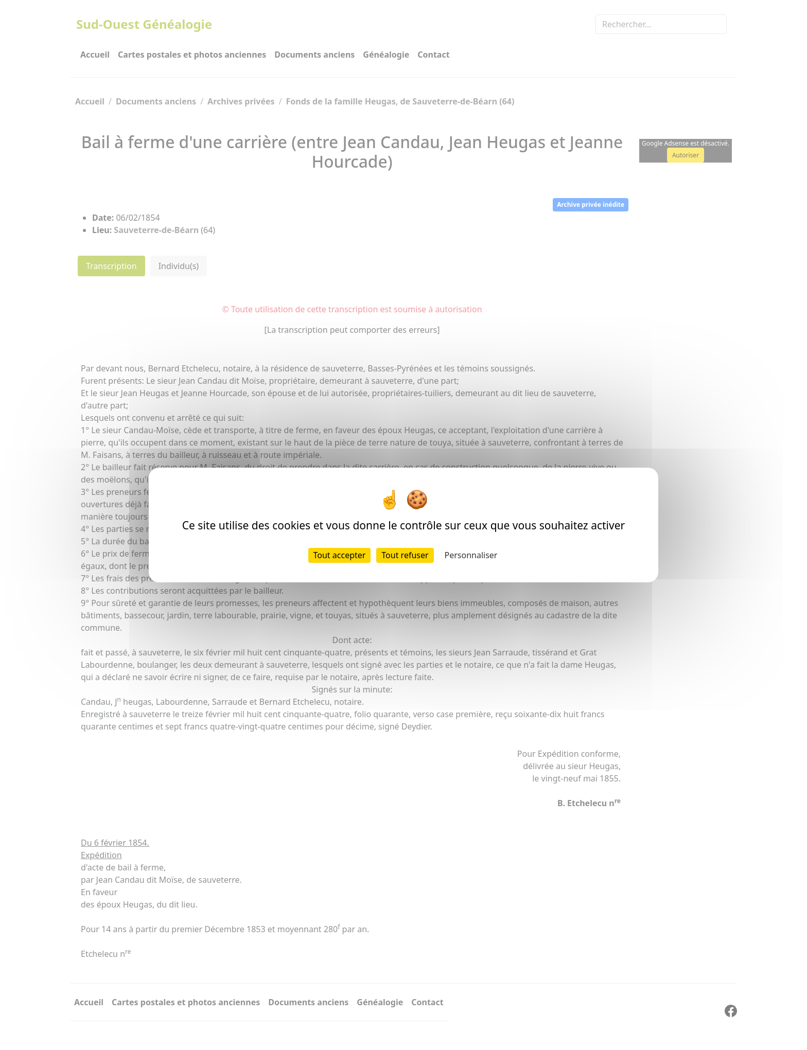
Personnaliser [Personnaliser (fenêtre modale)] (471, 555)
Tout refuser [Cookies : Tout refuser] (404, 555)
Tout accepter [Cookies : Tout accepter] (339, 555)
